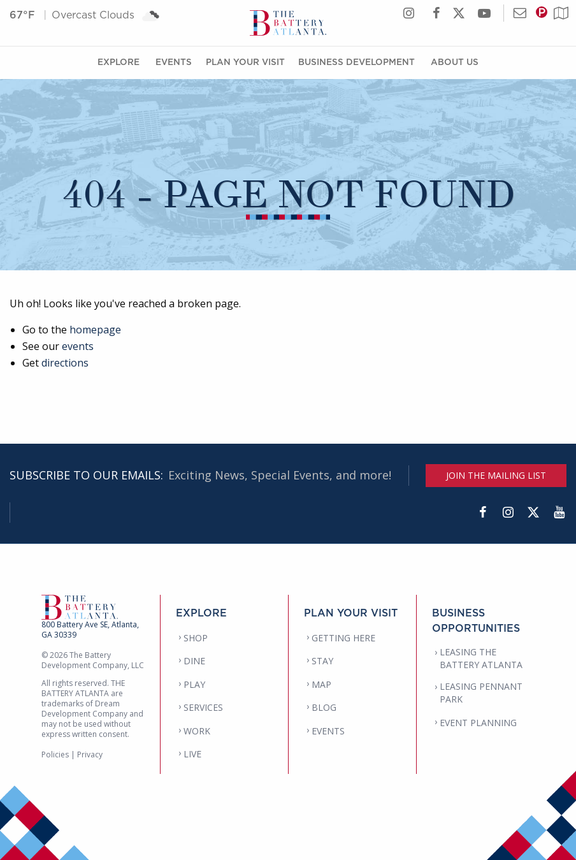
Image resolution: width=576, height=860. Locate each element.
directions (65, 363)
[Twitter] (533, 512)
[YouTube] (558, 512)
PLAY (194, 684)
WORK (197, 731)
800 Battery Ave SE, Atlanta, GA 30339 (90, 629)
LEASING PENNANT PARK (481, 692)
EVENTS (328, 731)
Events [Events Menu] (173, 61)
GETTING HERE (343, 638)
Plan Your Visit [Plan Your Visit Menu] (245, 61)
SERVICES (203, 707)
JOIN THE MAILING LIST (496, 475)
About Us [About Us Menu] (455, 61)
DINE (194, 661)
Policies (55, 754)
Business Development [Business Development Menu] (356, 61)
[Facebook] (482, 512)
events (78, 346)
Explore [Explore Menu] (118, 61)
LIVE (192, 754)
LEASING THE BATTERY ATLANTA (481, 658)
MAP (321, 684)
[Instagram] (507, 512)
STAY (322, 661)
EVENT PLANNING (478, 723)
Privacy (90, 754)
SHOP (196, 638)
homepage (95, 330)
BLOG (324, 707)
